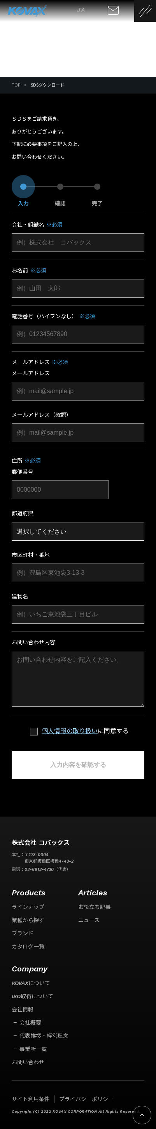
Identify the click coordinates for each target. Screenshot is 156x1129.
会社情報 (22, 1009)
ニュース (89, 920)
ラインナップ (28, 907)
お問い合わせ (28, 1062)
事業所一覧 (33, 1049)
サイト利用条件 (31, 1099)
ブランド (22, 933)
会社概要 (30, 1022)
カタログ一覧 (28, 946)
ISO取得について (32, 996)
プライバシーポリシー (86, 1099)
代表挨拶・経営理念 (43, 1036)
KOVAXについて (31, 983)
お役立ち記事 (94, 907)
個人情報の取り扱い (70, 731)
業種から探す (28, 920)
